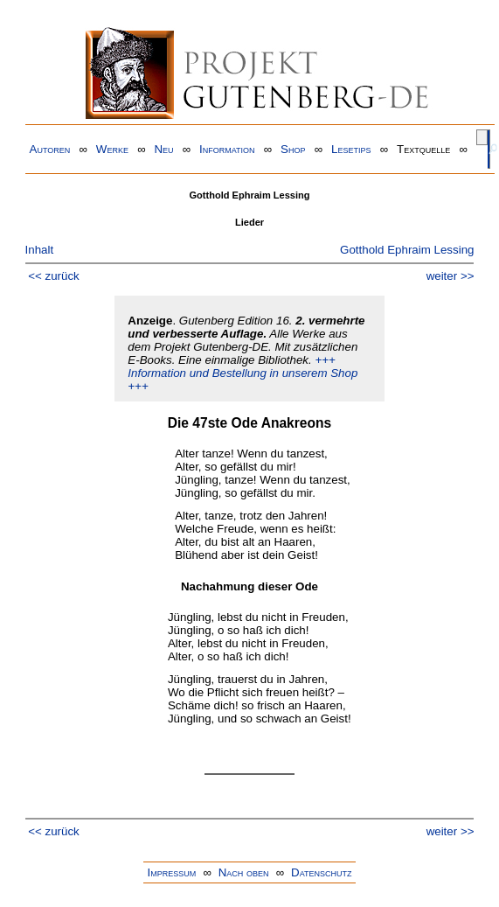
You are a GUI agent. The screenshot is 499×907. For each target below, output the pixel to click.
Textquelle (423, 149)
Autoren (50, 149)
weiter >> (450, 276)
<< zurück (54, 276)
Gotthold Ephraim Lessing (407, 249)
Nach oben (243, 872)
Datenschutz (321, 872)
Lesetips (351, 149)
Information (227, 149)
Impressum (171, 872)
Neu (163, 149)
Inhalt (39, 249)
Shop (293, 149)
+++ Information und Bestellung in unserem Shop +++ (242, 373)
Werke (112, 149)
